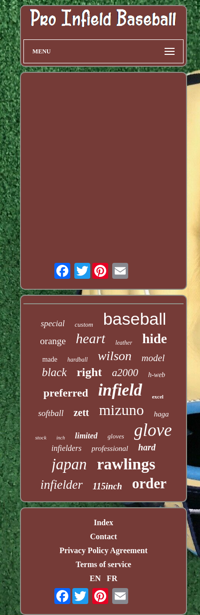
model (153, 358)
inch (60, 437)
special (53, 323)
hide (154, 338)
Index (103, 522)
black (54, 372)
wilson (115, 356)
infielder (61, 484)
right (89, 372)
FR (112, 578)
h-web (156, 375)
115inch (107, 486)
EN (95, 578)
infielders (66, 448)
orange (53, 341)
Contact (103, 536)
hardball (77, 359)
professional (109, 448)
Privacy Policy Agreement (103, 550)
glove (153, 430)
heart (90, 338)
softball (50, 413)
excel (158, 397)
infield (120, 390)
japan (69, 464)
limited (86, 435)
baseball (135, 318)
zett (81, 412)
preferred (65, 393)
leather (123, 342)
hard (147, 447)
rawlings (126, 464)
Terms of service (103, 564)
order (149, 483)
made (49, 359)
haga (161, 414)
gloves (116, 436)
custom (84, 324)
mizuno (121, 410)
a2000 (125, 373)
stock (40, 437)
